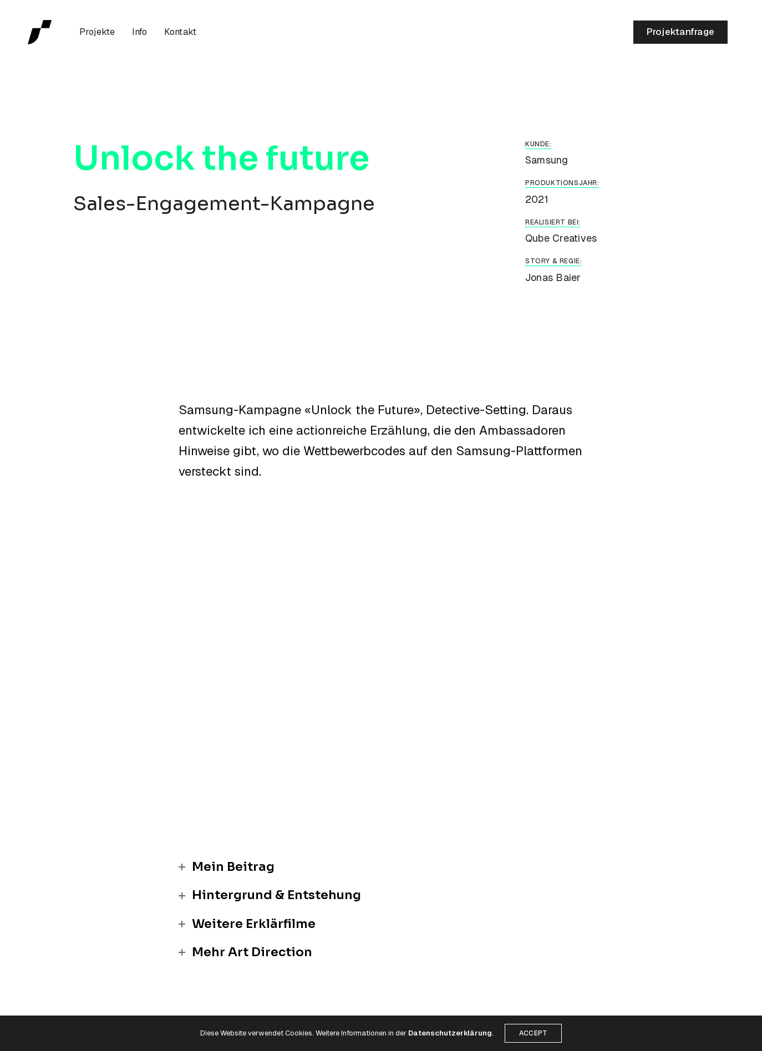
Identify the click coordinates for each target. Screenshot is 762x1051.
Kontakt (180, 32)
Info (140, 32)
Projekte (97, 32)
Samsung (546, 160)
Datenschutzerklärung (450, 1033)
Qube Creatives (561, 238)
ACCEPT (533, 1033)
